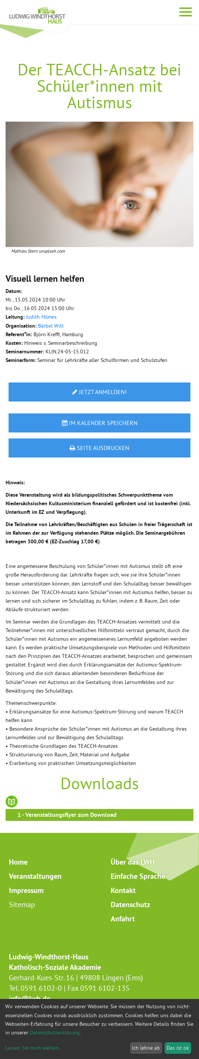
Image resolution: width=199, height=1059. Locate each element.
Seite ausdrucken (99, 448)
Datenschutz (130, 904)
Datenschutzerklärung (55, 1032)
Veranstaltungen (35, 876)
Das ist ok (178, 1047)
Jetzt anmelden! (99, 392)
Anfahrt (123, 919)
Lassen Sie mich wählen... (34, 1047)
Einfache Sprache (138, 876)
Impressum (26, 890)
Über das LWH (133, 862)
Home (18, 862)
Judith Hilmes (41, 316)
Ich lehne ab (146, 1047)
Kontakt (123, 890)
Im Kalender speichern (100, 423)
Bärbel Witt (51, 325)
